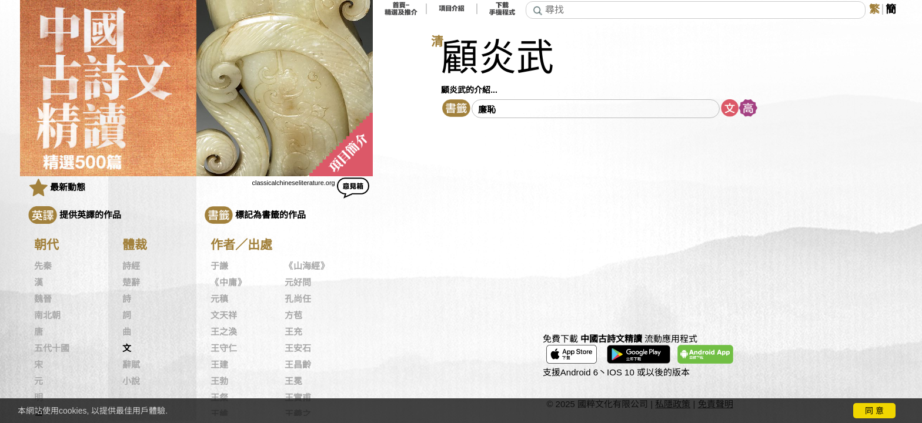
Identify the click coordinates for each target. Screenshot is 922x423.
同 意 (874, 410)
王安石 (298, 348)
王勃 (219, 381)
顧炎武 (497, 58)
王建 (219, 365)
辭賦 (131, 365)
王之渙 (224, 332)
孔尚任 (298, 299)
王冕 (293, 381)
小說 (131, 381)
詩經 (131, 266)
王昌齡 (298, 365)
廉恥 (487, 110)
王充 (293, 332)
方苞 (293, 315)
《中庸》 (228, 282)
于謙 (219, 266)
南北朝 (47, 315)
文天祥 (224, 315)
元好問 (298, 282)
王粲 (219, 397)
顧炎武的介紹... (469, 90)
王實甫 (298, 397)
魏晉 (43, 299)
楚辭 (131, 282)
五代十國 (51, 348)
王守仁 (224, 348)
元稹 (219, 299)
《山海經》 (307, 266)
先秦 (43, 266)
